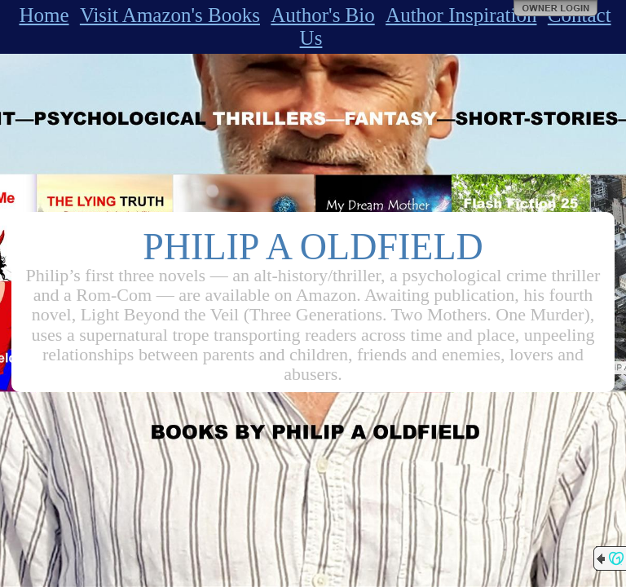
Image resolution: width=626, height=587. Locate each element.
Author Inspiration (461, 15)
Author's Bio (322, 15)
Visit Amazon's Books (170, 15)
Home (43, 15)
